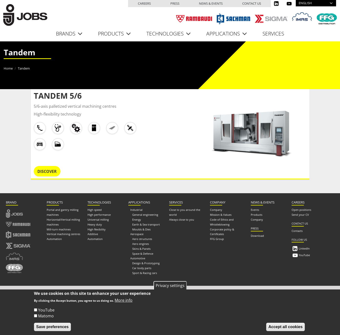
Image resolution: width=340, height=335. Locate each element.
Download (257, 236)
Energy (136, 219)
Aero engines (140, 244)
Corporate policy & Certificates (222, 231)
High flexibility (97, 229)
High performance (99, 214)
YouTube (304, 255)
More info (123, 300)
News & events (211, 3)
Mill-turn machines (59, 229)
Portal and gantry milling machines (62, 212)
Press (174, 3)
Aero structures (142, 239)
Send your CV (300, 214)
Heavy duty (95, 224)
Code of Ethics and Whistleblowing (222, 222)
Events (255, 210)
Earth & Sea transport (146, 224)
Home (8, 68)
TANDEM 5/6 (58, 95)
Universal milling (98, 219)
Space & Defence (142, 253)
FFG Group (217, 239)
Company (216, 210)
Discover (47, 171)
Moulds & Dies (141, 229)
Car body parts (141, 268)
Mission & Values (220, 214)
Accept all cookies (285, 327)
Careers (144, 3)
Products (256, 214)
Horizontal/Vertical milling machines (63, 222)
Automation (54, 239)
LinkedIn (304, 248)
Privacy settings (170, 285)
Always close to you (181, 219)
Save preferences (52, 327)
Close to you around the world (184, 212)
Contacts (297, 231)
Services (273, 33)
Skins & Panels (141, 249)
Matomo (46, 316)
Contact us (251, 3)
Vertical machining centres (63, 234)
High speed (95, 210)
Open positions (301, 210)
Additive (93, 234)
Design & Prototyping (146, 263)
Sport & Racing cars (144, 273)
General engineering (145, 214)
